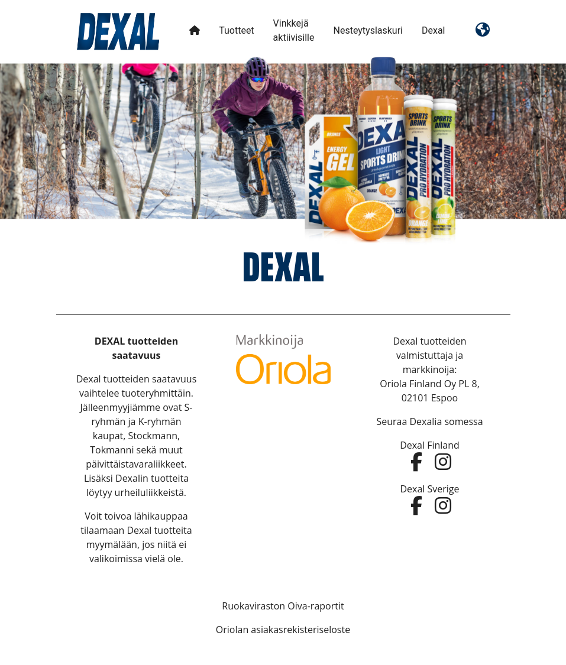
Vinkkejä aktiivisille (294, 30)
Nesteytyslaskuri (368, 30)
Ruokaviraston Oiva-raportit (283, 605)
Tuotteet (236, 30)
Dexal (433, 30)
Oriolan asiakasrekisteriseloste (283, 629)
